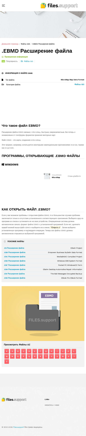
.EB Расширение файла (14, 248)
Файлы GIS (25, 44)
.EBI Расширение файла (14, 274)
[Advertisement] (43, 105)
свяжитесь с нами (52, 405)
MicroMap (56, 177)
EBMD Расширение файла (43, 44)
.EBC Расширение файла (14, 257)
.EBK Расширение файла (14, 278)
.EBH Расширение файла (14, 269)
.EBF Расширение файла (14, 265)
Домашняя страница (10, 44)
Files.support (18, 427)
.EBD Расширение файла (14, 261)
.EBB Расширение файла (14, 252)
